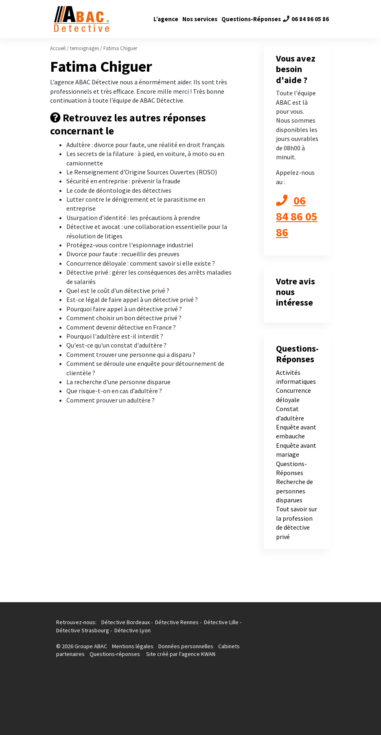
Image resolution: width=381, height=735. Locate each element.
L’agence (165, 19)
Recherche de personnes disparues (294, 491)
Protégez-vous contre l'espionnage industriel (129, 245)
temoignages (84, 48)
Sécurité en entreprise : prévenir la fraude (123, 181)
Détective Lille (221, 622)
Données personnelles (185, 646)
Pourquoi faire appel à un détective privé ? (124, 309)
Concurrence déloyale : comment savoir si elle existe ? (140, 263)
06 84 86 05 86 (310, 19)
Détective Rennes (177, 622)
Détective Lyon (132, 630)
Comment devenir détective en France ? (121, 327)
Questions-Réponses (251, 19)
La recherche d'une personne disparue (118, 382)
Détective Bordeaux (125, 622)
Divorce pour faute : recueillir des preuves (123, 254)
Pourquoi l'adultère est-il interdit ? (114, 336)
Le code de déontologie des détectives (118, 190)
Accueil (58, 48)
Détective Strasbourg (82, 630)
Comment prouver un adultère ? (110, 400)
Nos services (199, 19)
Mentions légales (133, 646)
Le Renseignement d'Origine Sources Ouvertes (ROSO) (141, 172)
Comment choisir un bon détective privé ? (124, 318)
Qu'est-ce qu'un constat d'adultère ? (116, 345)
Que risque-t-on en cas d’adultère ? (114, 391)
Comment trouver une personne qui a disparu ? (130, 354)
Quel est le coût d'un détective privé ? (117, 290)
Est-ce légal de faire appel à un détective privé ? (132, 299)
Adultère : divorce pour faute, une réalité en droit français (145, 145)
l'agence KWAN (197, 654)
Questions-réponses (115, 654)
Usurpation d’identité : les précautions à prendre (133, 217)
